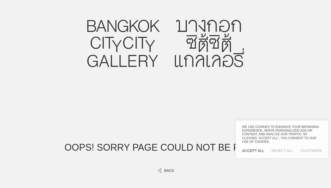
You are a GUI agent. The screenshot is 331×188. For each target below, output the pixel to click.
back (165, 170)
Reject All (282, 151)
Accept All (253, 151)
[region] (282, 139)
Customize (311, 151)
